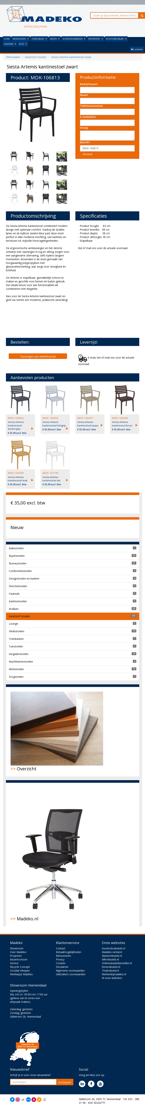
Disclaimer (62, 967)
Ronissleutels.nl (111, 967)
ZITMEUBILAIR (39, 39)
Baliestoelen (16, 548)
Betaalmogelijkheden (68, 952)
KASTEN (55, 39)
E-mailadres (88, 117)
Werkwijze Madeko (21, 974)
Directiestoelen (18, 586)
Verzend (87, 154)
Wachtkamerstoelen (21, 661)
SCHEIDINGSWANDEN (73, 39)
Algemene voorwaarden (70, 970)
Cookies (61, 963)
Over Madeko (18, 952)
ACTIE (23, 44)
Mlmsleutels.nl (110, 959)
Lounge (13, 623)
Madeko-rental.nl (112, 952)
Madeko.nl (55, 854)
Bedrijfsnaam (89, 84)
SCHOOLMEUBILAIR (116, 39)
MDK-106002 (16, 418)
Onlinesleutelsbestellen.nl (117, 963)
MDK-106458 (120, 418)
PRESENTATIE (95, 39)
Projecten (16, 955)
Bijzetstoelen (17, 556)
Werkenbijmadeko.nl (114, 974)
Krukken (14, 609)
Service (14, 963)
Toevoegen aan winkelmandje (38, 356)
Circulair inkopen (20, 970)
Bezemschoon (18, 959)
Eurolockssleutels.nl (113, 948)
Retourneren (63, 955)
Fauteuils (14, 593)
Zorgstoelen (16, 676)
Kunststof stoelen (19, 616)
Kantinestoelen (18, 601)
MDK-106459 (16, 473)
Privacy (60, 959)
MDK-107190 (50, 473)
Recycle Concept (20, 967)
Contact (60, 948)
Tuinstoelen (16, 646)
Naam (84, 95)
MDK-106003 (50, 418)
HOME (7, 39)
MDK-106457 (85, 418)
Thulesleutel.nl (110, 970)
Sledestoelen (16, 631)
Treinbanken (16, 639)
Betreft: (85, 142)
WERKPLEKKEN (21, 39)
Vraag (84, 127)
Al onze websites (112, 978)
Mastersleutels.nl (112, 955)
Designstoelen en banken (24, 578)
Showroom (16, 948)
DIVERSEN (10, 44)
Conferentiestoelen (20, 571)
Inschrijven (64, 1082)
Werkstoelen (16, 669)
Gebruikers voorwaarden (70, 974)
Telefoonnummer (91, 106)
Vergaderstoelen (19, 654)
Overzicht (57, 732)
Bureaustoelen (17, 563)
